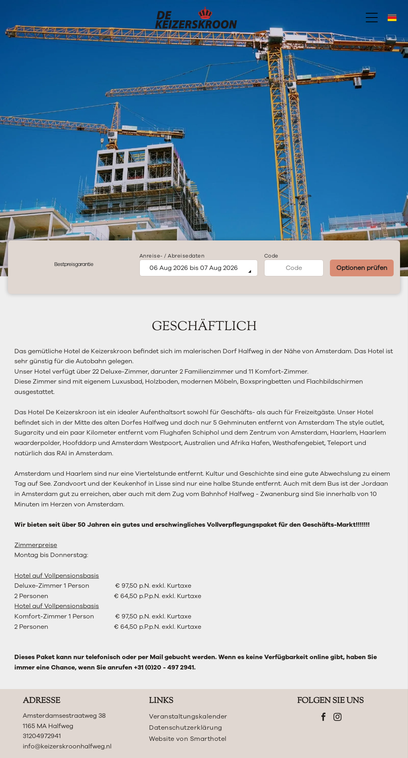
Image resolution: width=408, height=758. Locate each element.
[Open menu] (372, 18)
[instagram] (337, 718)
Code (271, 256)
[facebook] (324, 718)
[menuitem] (204, 716)
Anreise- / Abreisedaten (172, 256)
